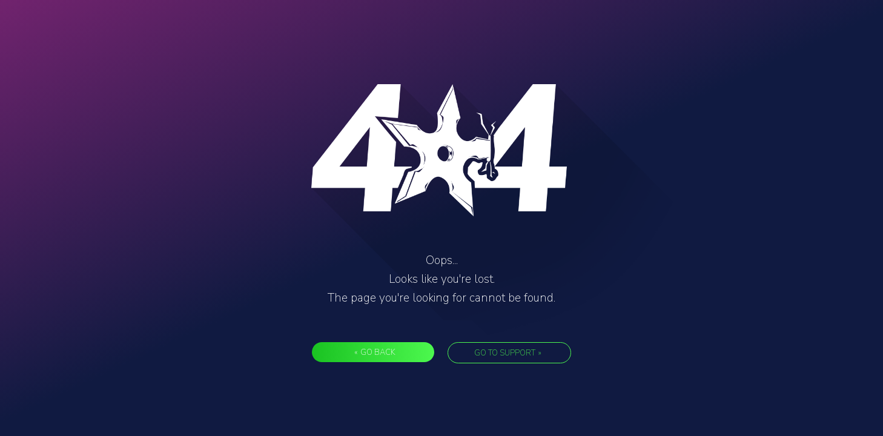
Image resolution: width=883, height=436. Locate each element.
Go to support (507, 353)
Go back (374, 352)
